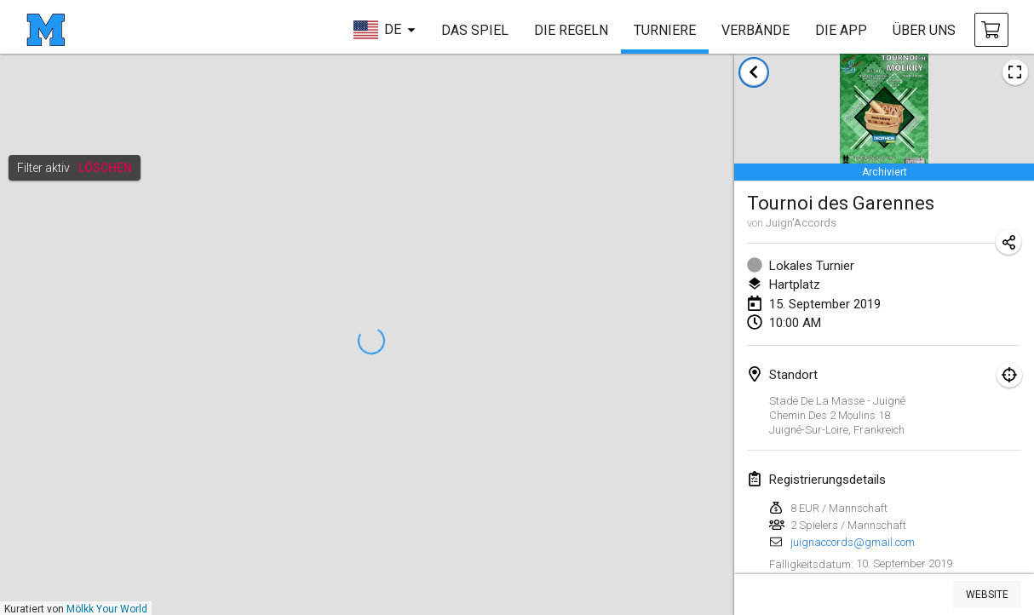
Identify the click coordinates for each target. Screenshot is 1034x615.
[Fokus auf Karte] (1009, 375)
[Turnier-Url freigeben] (1008, 242)
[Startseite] (46, 30)
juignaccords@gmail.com (852, 542)
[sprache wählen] (384, 30)
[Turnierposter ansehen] (1015, 72)
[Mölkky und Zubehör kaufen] (991, 30)
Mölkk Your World (106, 609)
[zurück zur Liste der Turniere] (754, 72)
